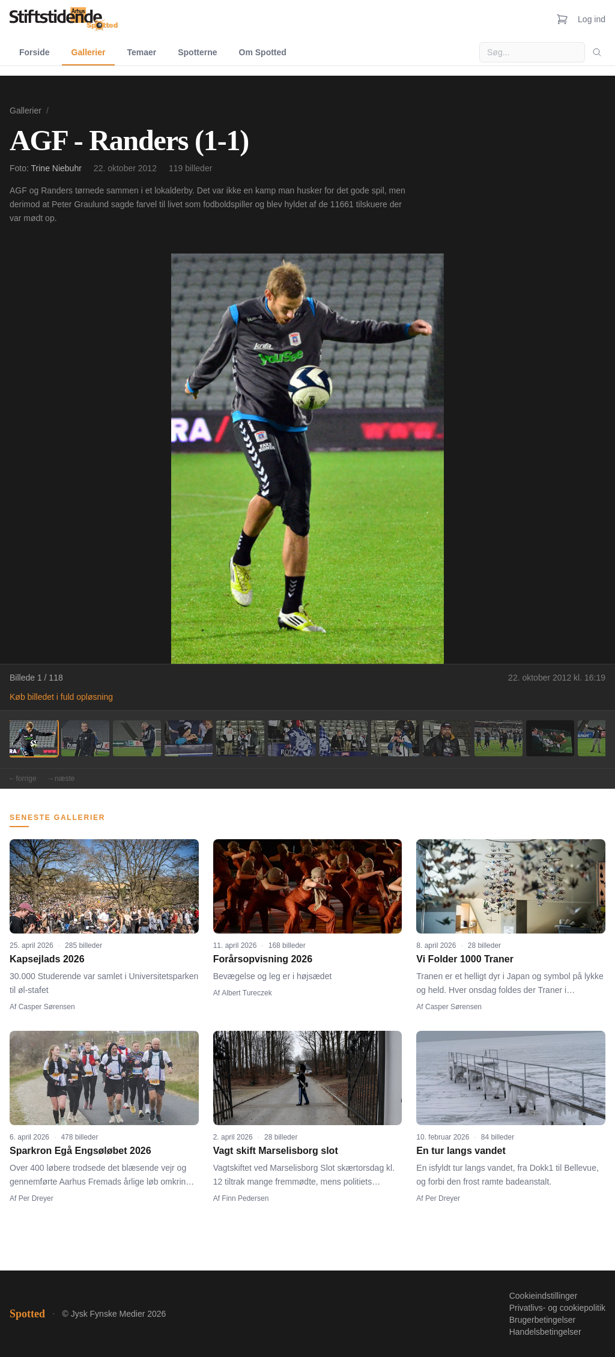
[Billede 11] (550, 738)
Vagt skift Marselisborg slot (275, 1151)
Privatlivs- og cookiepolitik (557, 1308)
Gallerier (88, 52)
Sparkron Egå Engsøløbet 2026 (80, 1151)
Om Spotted (262, 52)
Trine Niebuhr (56, 168)
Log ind (591, 19)
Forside (34, 52)
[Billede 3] (137, 738)
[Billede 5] (240, 738)
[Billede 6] (292, 738)
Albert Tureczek (246, 993)
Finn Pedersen (245, 1198)
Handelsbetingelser (545, 1332)
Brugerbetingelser (542, 1320)
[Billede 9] (447, 738)
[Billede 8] (395, 738)
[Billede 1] (34, 738)
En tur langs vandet (460, 1151)
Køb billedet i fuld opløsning (61, 697)
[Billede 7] (344, 738)
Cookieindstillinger (543, 1296)
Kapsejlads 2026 (47, 959)
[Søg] (597, 52)
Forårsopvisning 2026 (262, 959)
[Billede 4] (189, 738)
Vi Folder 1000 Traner (465, 959)
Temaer (141, 52)
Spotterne (197, 52)
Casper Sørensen (47, 1007)
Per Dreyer (36, 1198)
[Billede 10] (498, 738)
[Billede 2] (85, 738)
